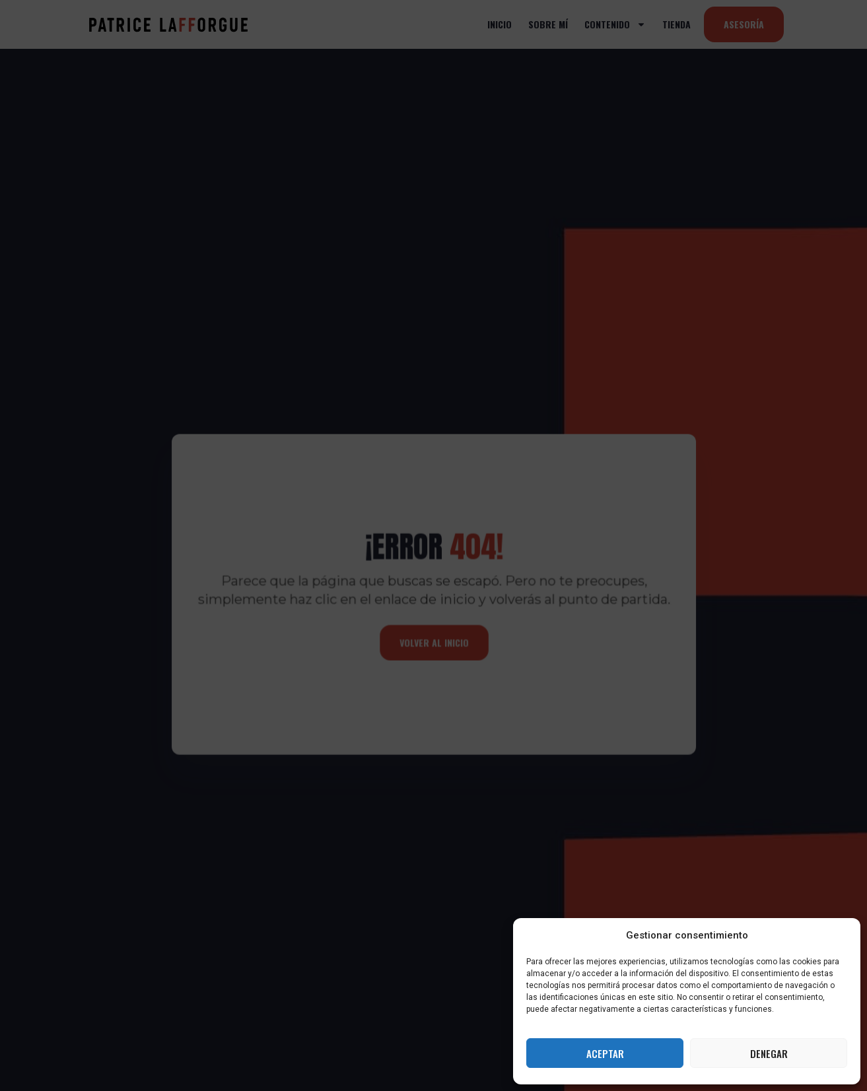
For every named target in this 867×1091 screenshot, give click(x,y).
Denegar (769, 1053)
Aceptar (605, 1053)
